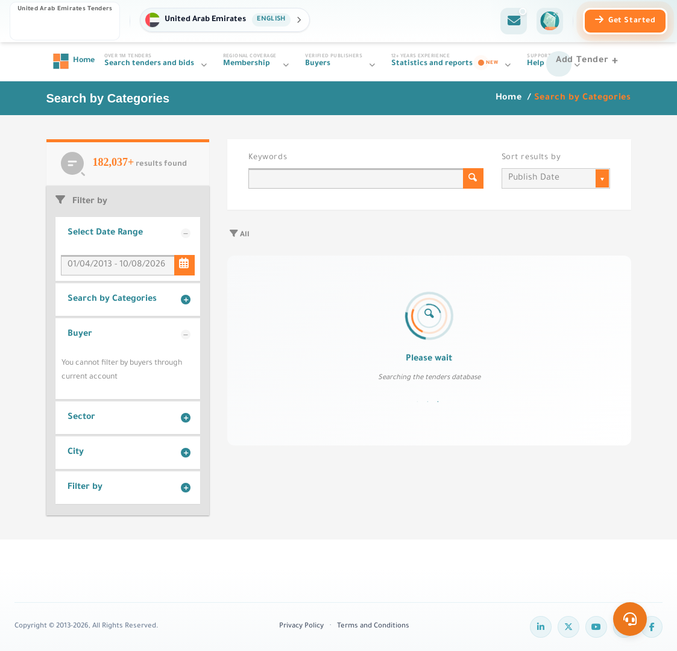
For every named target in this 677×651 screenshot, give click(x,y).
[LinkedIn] (541, 627)
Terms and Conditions (373, 627)
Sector (81, 418)
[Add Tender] (588, 61)
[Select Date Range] (184, 265)
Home (510, 98)
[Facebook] (652, 627)
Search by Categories (112, 299)
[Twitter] (568, 627)
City (76, 453)
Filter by (85, 487)
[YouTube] (596, 627)
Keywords (268, 158)
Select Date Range (105, 233)
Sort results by (531, 158)
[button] (224, 20)
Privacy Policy (301, 627)
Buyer (80, 334)
